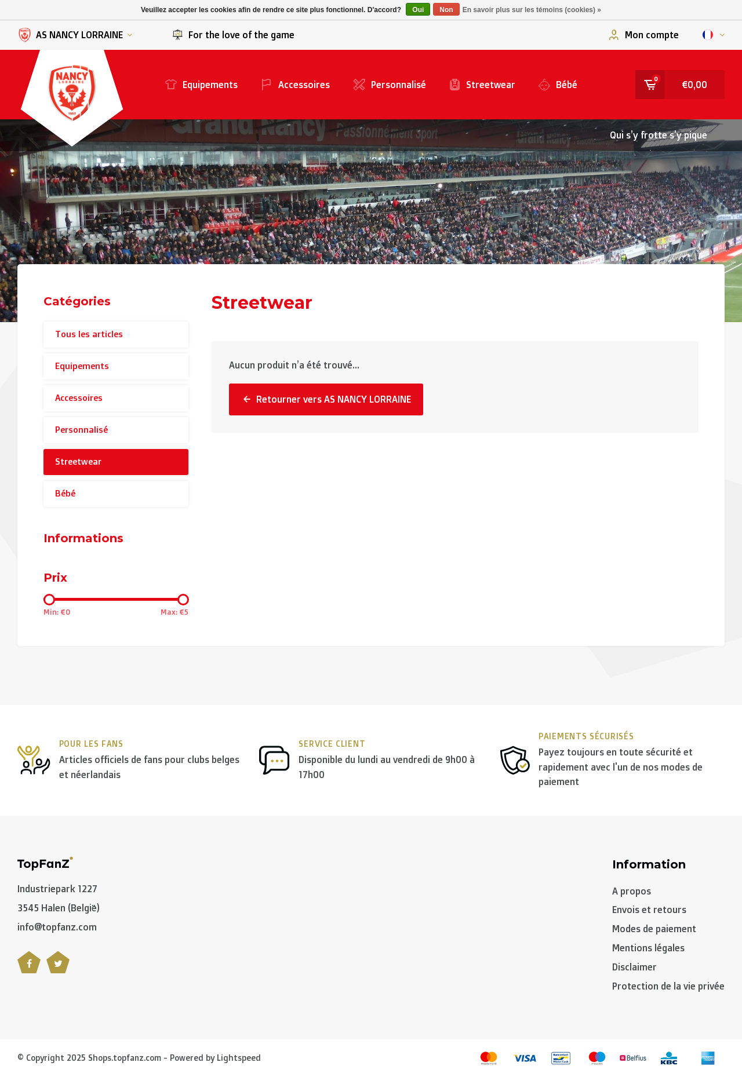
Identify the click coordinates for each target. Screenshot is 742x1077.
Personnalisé (389, 84)
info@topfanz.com (57, 927)
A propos (631, 891)
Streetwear (482, 84)
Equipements (201, 84)
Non (446, 10)
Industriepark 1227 (57, 889)
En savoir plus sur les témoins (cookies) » (532, 10)
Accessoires (295, 84)
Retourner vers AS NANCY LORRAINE (326, 399)
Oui (418, 10)
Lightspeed (239, 1058)
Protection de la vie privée (668, 986)
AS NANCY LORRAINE (74, 35)
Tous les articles (89, 333)
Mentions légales (648, 948)
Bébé (558, 84)
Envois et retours (649, 909)
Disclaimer (634, 967)
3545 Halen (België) (58, 908)
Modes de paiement (654, 928)
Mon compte (644, 35)
